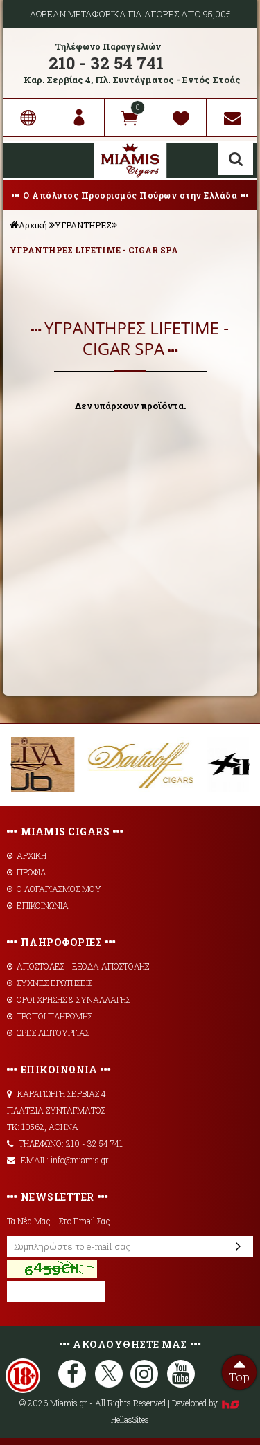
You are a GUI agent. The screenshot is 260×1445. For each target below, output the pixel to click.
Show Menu (23, 160)
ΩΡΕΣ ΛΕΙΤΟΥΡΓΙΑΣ (48, 1032)
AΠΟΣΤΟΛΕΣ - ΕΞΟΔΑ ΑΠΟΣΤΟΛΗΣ (78, 966)
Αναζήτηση (235, 159)
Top (239, 1369)
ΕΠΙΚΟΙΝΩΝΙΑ (38, 905)
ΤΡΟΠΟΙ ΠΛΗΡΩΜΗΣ (49, 1015)
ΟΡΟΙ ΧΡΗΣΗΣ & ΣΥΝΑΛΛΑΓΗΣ (68, 999)
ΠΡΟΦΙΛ (26, 872)
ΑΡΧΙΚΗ (26, 855)
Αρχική (28, 224)
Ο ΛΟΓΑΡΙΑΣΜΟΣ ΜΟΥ (54, 888)
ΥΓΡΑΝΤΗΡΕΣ (83, 224)
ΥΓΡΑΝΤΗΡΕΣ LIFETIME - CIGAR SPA (94, 249)
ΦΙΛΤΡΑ (130, 283)
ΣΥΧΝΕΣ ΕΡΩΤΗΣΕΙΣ (49, 982)
